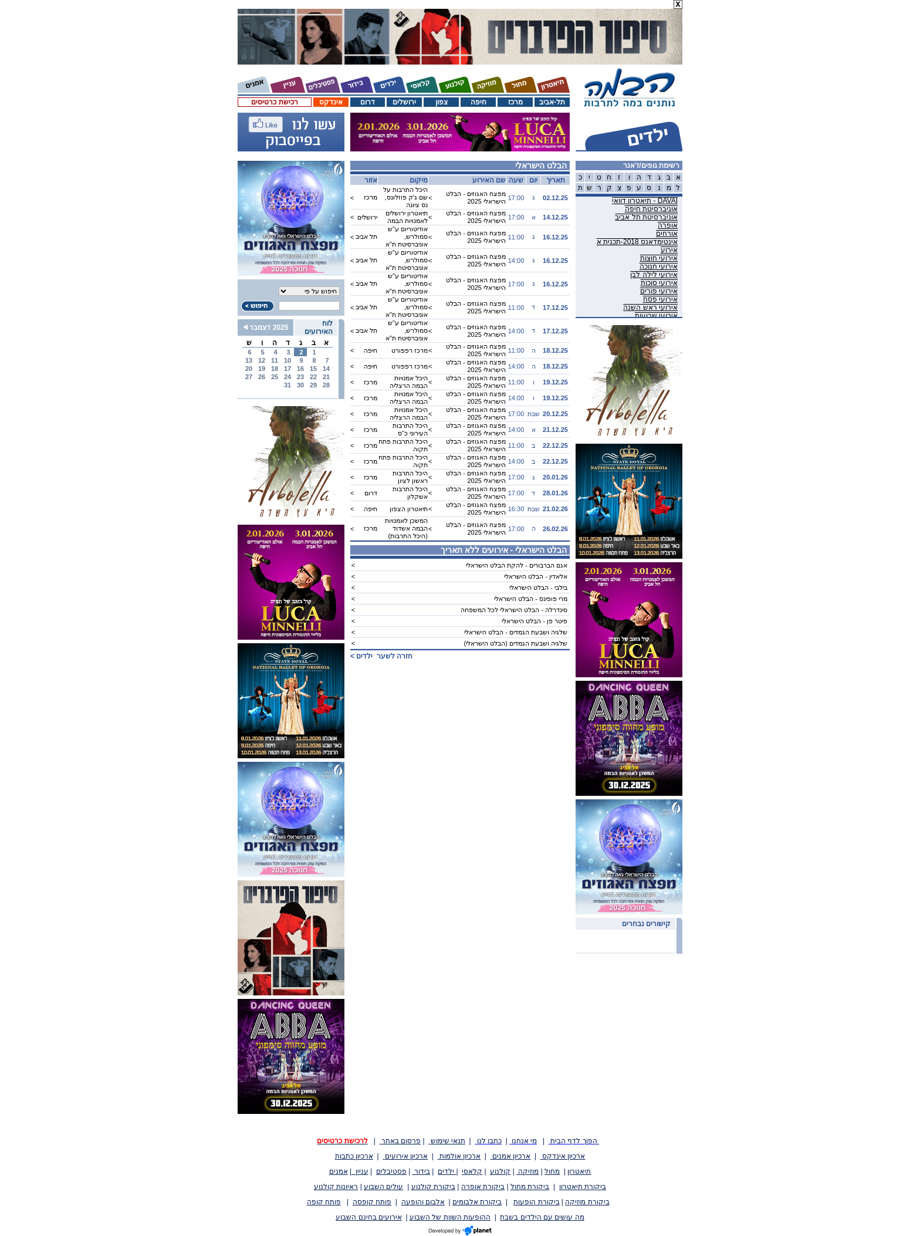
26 (261, 376)
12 (261, 360)
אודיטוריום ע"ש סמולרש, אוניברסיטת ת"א (406, 236)
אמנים (338, 1171)
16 (300, 368)
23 (300, 376)
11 (274, 360)
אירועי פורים (659, 291)
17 (287, 368)
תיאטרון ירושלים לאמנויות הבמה (406, 217)
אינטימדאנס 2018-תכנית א (637, 242)
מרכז (515, 102)
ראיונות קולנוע (336, 1187)
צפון (441, 102)
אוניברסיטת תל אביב (646, 217)
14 (326, 368)
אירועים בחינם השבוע (369, 1217)
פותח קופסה (372, 1202)
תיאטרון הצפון (409, 508)
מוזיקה (527, 1171)
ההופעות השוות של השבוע (450, 1217)
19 (261, 368)
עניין (359, 1171)
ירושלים (404, 102)
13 (248, 360)
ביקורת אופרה (483, 1187)
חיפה (478, 102)
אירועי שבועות (656, 316)
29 (313, 385)
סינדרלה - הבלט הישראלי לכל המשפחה (514, 609)
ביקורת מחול (529, 1187)
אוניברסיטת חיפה (651, 209)
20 (248, 368)
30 (300, 385)
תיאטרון (579, 1171)
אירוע (669, 250)
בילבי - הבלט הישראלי (538, 587)
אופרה (668, 225)
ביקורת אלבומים (477, 1202)
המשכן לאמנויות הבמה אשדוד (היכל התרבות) (406, 528)
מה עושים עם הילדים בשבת (542, 1217)
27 (248, 376)
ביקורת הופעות (536, 1202)
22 (313, 376)
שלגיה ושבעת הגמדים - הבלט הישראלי (515, 632)
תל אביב (366, 236)
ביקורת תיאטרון (582, 1187)
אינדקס (331, 102)
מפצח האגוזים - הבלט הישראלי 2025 (476, 197)
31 (287, 385)
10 (287, 360)
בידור (421, 1171)
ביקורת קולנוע (433, 1187)
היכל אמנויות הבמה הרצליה (409, 381)
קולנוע (500, 1171)
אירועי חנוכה (659, 266)
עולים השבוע (383, 1187)
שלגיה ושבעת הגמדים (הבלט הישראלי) (515, 643)
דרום (367, 102)
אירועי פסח (660, 299)
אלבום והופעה (423, 1202)
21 (326, 376)
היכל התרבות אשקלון (410, 492)
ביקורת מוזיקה (587, 1202)
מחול (552, 1171)
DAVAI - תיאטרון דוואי (645, 201)
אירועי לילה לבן (654, 275)
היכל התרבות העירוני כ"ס (410, 429)
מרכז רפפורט (409, 350)
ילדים (447, 1171)
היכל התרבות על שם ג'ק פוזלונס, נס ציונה (405, 197)
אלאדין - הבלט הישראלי (535, 576)
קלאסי (472, 1171)
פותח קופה (324, 1202)
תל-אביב (552, 102)
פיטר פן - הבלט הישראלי (534, 620)
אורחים (667, 233)
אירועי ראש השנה (650, 307)
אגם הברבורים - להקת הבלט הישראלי (516, 565)
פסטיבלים (391, 1171)
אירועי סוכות (659, 283)
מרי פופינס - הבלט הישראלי (530, 598)
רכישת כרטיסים (274, 102)
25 (274, 376)
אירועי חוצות (659, 258)
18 (274, 368)
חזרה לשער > (381, 656)
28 (326, 385)
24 (287, 376)
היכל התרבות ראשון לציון (410, 477)
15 (313, 368)
